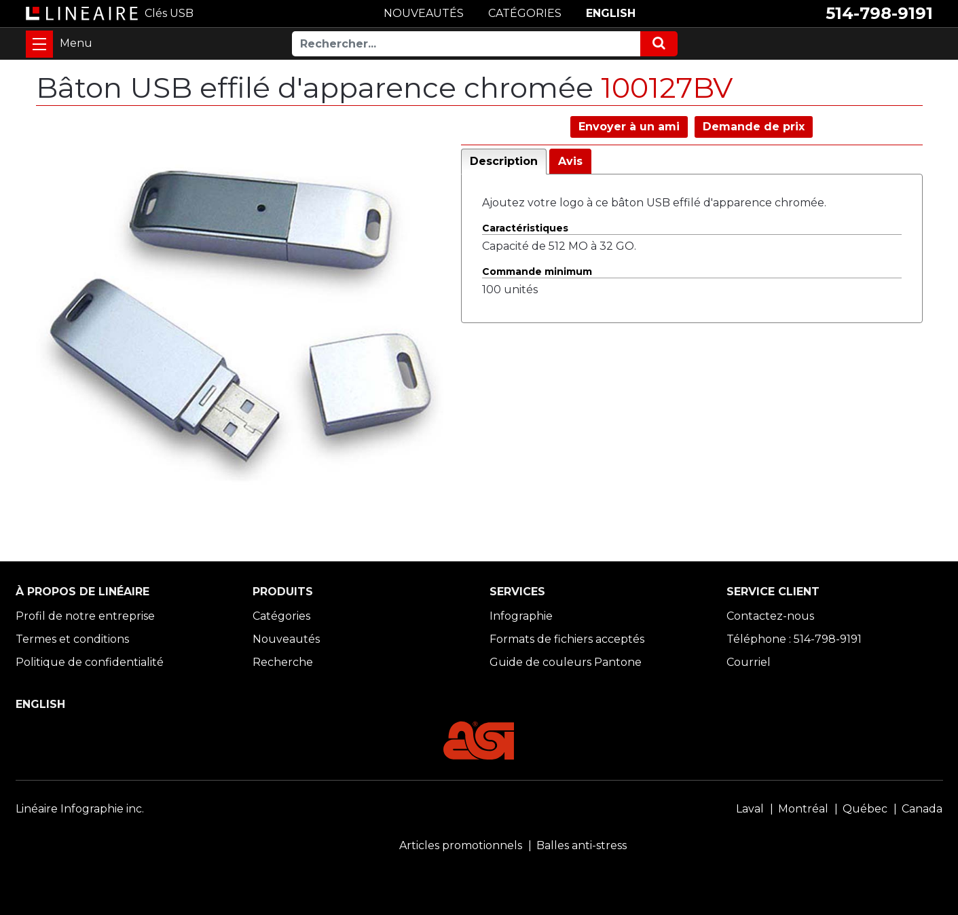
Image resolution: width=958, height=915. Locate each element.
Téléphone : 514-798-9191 (794, 639)
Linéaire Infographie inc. (80, 808)
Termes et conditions (72, 639)
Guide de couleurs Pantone (566, 662)
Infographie (521, 616)
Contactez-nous (770, 616)
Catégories (281, 616)
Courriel (748, 662)
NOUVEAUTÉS (424, 13)
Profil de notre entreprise (85, 616)
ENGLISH (610, 13)
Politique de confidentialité (90, 662)
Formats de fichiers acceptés (567, 639)
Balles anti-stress (581, 845)
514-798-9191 (879, 13)
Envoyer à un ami (629, 126)
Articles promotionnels (460, 845)
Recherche (283, 662)
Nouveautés (286, 639)
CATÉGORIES (524, 13)
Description (504, 161)
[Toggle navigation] (39, 44)
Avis (570, 161)
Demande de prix (754, 126)
